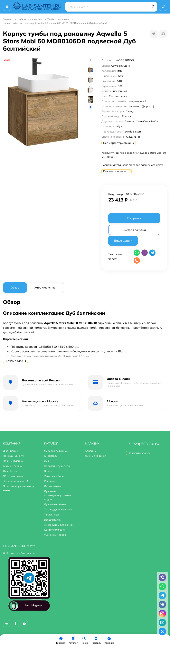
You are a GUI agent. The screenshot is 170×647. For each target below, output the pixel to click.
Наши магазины (13, 460)
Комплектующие (54, 529)
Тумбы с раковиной (58, 19)
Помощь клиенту (13, 455)
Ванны (48, 471)
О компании (10, 450)
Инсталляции (52, 486)
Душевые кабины (55, 504)
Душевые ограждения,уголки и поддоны (57, 495)
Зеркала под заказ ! (15, 481)
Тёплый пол (51, 514)
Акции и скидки (13, 465)
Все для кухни (52, 519)
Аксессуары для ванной (59, 524)
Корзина (90, 450)
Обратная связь (13, 476)
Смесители (51, 455)
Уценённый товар (55, 534)
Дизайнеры (10, 471)
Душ (47, 460)
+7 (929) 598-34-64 (142, 444)
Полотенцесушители (57, 465)
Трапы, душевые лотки (58, 509)
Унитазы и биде (54, 476)
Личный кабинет (95, 455)
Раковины (50, 481)
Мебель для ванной (28, 19)
